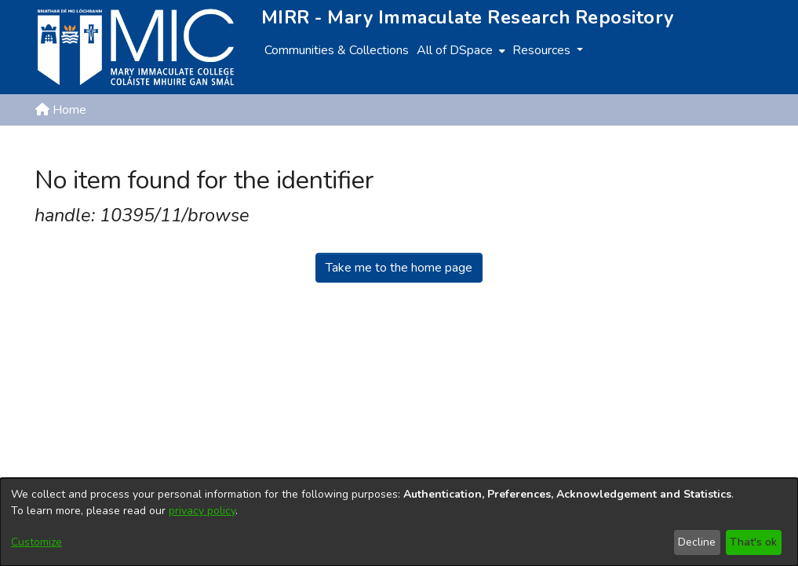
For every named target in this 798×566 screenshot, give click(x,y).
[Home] (136, 47)
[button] (682, 147)
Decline (697, 542)
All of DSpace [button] (455, 50)
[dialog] (399, 522)
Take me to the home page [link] (399, 267)
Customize (36, 542)
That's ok (753, 542)
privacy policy (202, 510)
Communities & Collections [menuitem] (336, 50)
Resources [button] (543, 50)
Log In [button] (738, 147)
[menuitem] (459, 50)
